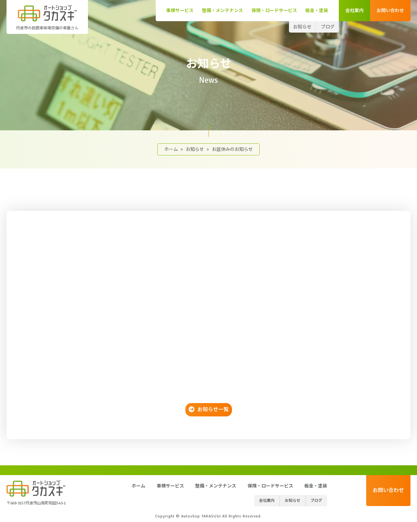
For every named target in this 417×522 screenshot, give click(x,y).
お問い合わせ (390, 10)
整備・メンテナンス (222, 10)
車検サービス (180, 10)
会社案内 (354, 10)
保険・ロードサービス (274, 10)
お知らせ (302, 27)
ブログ (328, 27)
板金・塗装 (316, 10)
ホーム (171, 149)
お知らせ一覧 (213, 409)
